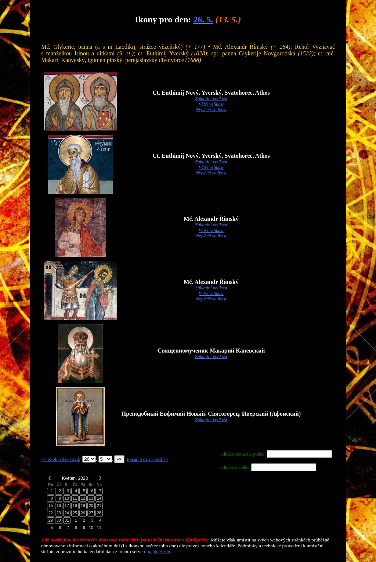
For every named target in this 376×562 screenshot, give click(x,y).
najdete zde (159, 551)
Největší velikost (211, 109)
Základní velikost (211, 98)
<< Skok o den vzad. (60, 459)
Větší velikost (211, 104)
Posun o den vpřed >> (148, 459)
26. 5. (203, 19)
